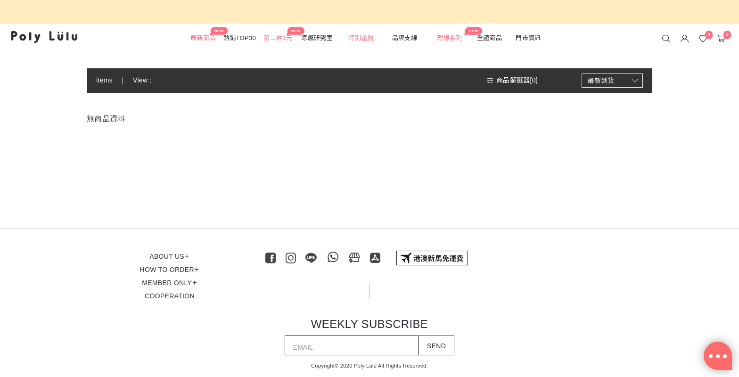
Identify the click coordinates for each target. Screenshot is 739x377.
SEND (436, 346)
